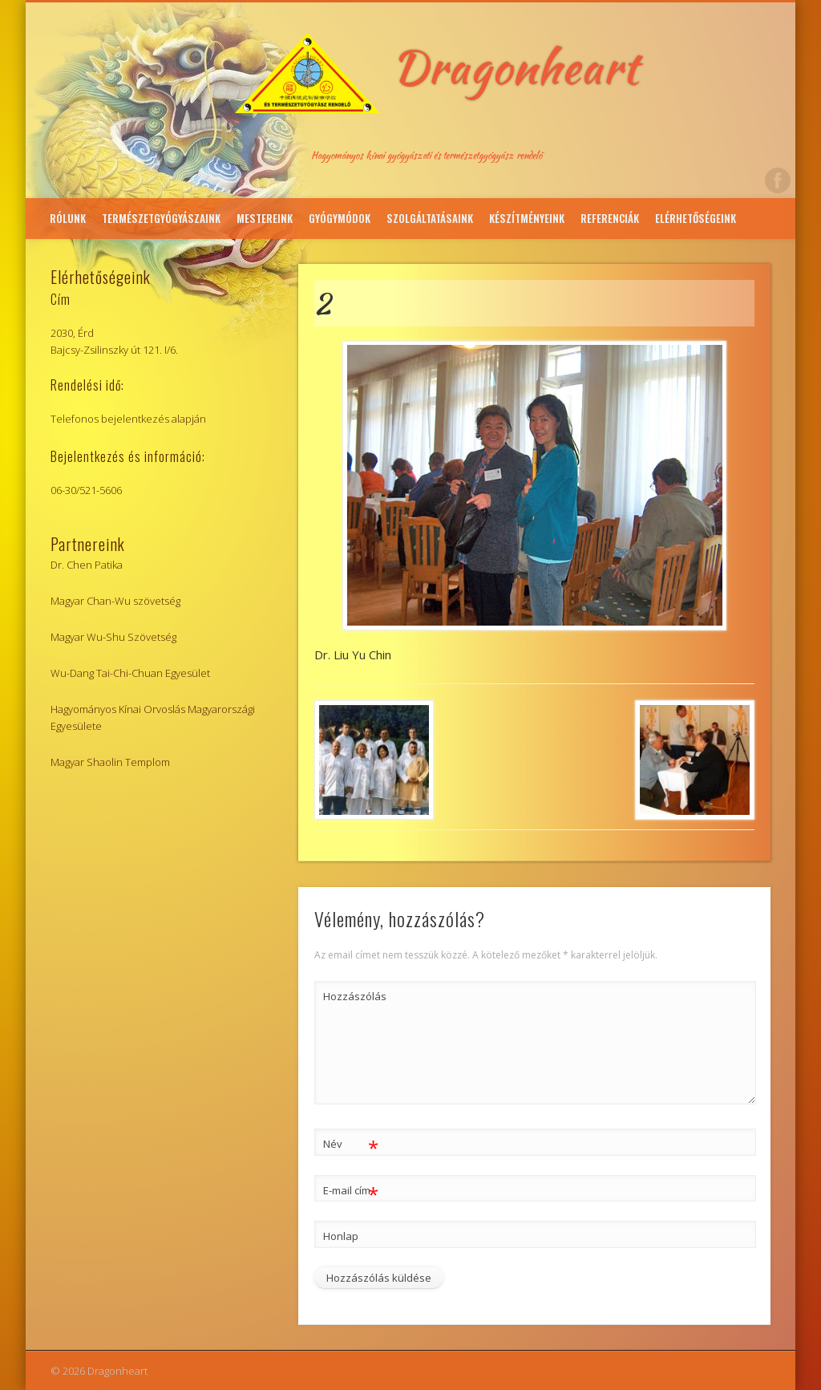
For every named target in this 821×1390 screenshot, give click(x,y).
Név (350, 1144)
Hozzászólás (351, 996)
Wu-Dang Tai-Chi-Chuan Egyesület (130, 673)
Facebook (778, 180)
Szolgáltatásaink (429, 218)
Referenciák (609, 218)
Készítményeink (526, 218)
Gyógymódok (339, 218)
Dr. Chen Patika (87, 564)
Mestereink (265, 218)
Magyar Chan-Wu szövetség (115, 601)
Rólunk (68, 218)
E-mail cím (350, 1191)
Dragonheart (515, 67)
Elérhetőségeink (695, 218)
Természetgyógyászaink (161, 218)
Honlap (340, 1236)
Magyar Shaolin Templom (110, 762)
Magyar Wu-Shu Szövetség (113, 637)
